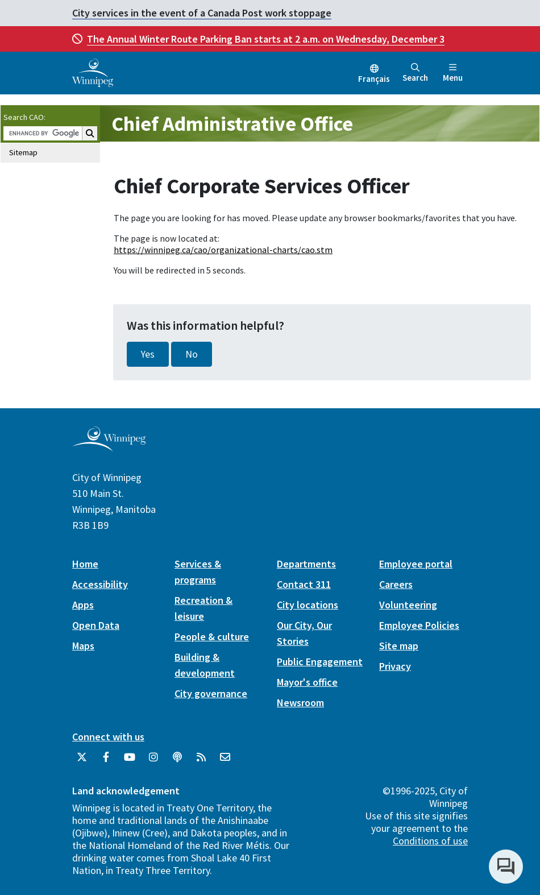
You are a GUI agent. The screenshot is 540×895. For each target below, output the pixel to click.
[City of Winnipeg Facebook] (105, 761)
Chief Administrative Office (232, 123)
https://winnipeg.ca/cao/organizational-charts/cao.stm (223, 249)
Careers (396, 584)
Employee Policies (419, 625)
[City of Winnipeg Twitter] (82, 761)
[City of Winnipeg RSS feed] (201, 761)
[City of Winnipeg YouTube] (129, 761)
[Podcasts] (177, 761)
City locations (307, 604)
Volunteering (408, 604)
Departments (306, 563)
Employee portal (415, 563)
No (191, 354)
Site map (398, 645)
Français (374, 78)
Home (85, 563)
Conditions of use (430, 840)
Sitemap (23, 152)
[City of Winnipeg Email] (225, 761)
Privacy (395, 666)
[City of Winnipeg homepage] (109, 447)
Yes (148, 354)
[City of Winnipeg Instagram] (153, 761)
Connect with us (108, 736)
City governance (211, 693)
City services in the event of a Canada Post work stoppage (201, 12)
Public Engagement (320, 661)
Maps (83, 645)
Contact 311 (304, 584)
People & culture (212, 636)
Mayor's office (307, 682)
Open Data (95, 625)
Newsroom (300, 702)
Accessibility (100, 584)
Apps (83, 604)
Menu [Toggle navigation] (453, 73)
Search (415, 73)
